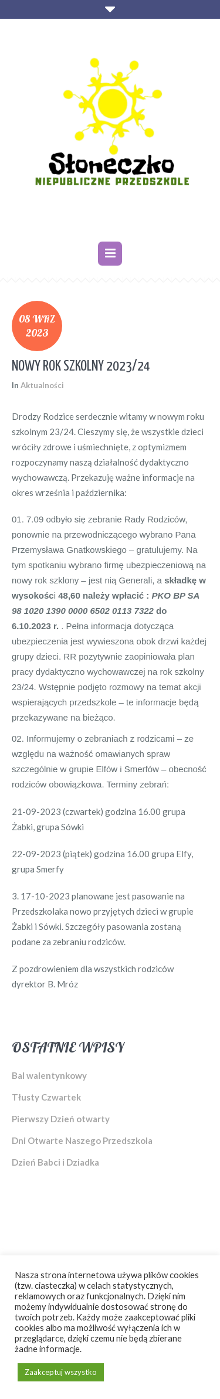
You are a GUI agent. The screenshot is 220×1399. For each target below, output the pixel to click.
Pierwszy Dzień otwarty (61, 1118)
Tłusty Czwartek (46, 1097)
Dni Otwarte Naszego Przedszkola (82, 1140)
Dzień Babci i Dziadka (55, 1162)
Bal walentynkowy (49, 1075)
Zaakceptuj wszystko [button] (61, 1372)
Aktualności (42, 385)
